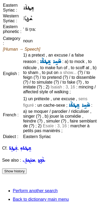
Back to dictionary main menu (41, 199)
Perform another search (35, 190)
